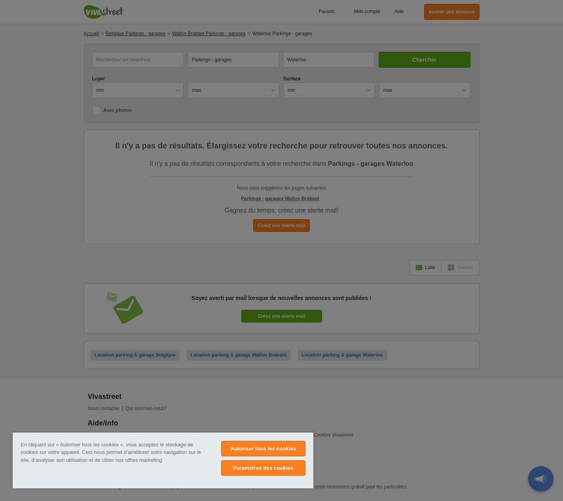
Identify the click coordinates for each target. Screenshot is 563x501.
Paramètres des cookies (263, 468)
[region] (163, 460)
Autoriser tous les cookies (263, 449)
